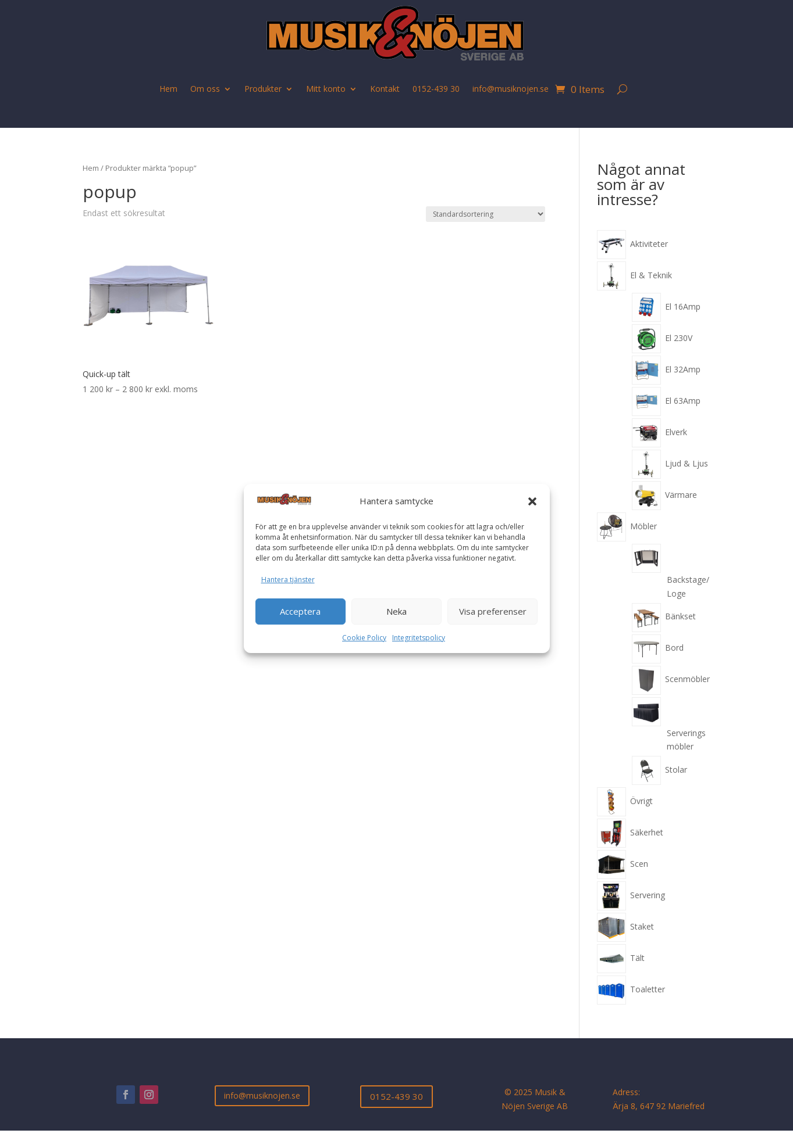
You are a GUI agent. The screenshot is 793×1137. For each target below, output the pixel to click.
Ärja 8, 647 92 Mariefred (659, 1105)
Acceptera (300, 611)
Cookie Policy (364, 638)
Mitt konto (326, 88)
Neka (396, 611)
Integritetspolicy (418, 638)
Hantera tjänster (288, 579)
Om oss (205, 88)
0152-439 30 (436, 88)
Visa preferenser (493, 611)
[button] (532, 501)
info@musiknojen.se (510, 88)
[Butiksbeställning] (485, 214)
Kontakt (385, 88)
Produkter (263, 88)
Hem (168, 88)
